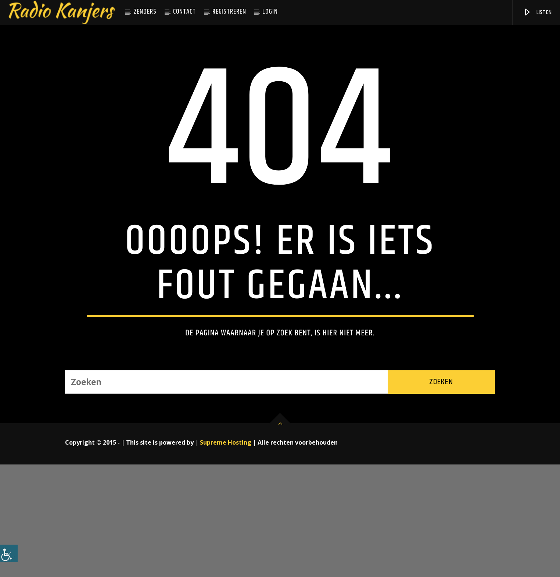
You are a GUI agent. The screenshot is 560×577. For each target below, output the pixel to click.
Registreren (229, 12)
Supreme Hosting (225, 555)
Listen (537, 12)
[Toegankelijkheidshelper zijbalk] (9, 553)
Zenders (145, 12)
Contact (184, 12)
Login (270, 12)
